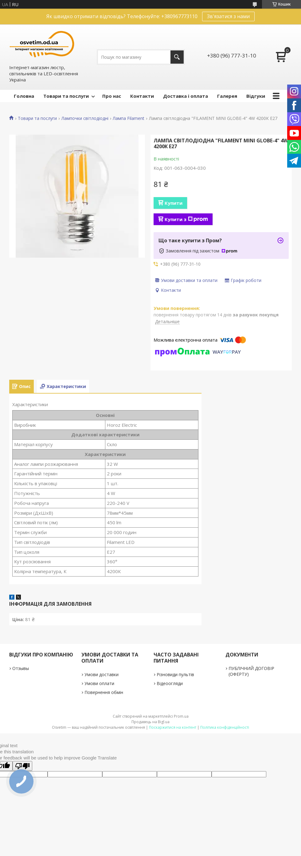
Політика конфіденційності (224, 727)
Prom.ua (181, 716)
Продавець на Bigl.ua (150, 721)
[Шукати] (177, 57)
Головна (24, 96)
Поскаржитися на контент (172, 727)
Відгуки (255, 96)
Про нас (111, 96)
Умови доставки (101, 674)
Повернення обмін (103, 692)
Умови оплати (99, 683)
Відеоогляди (170, 683)
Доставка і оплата (185, 96)
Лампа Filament (128, 118)
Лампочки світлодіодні (84, 118)
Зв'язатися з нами (228, 16)
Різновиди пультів (175, 674)
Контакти (142, 96)
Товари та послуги (66, 96)
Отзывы (20, 668)
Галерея (227, 96)
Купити (173, 203)
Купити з (186, 219)
